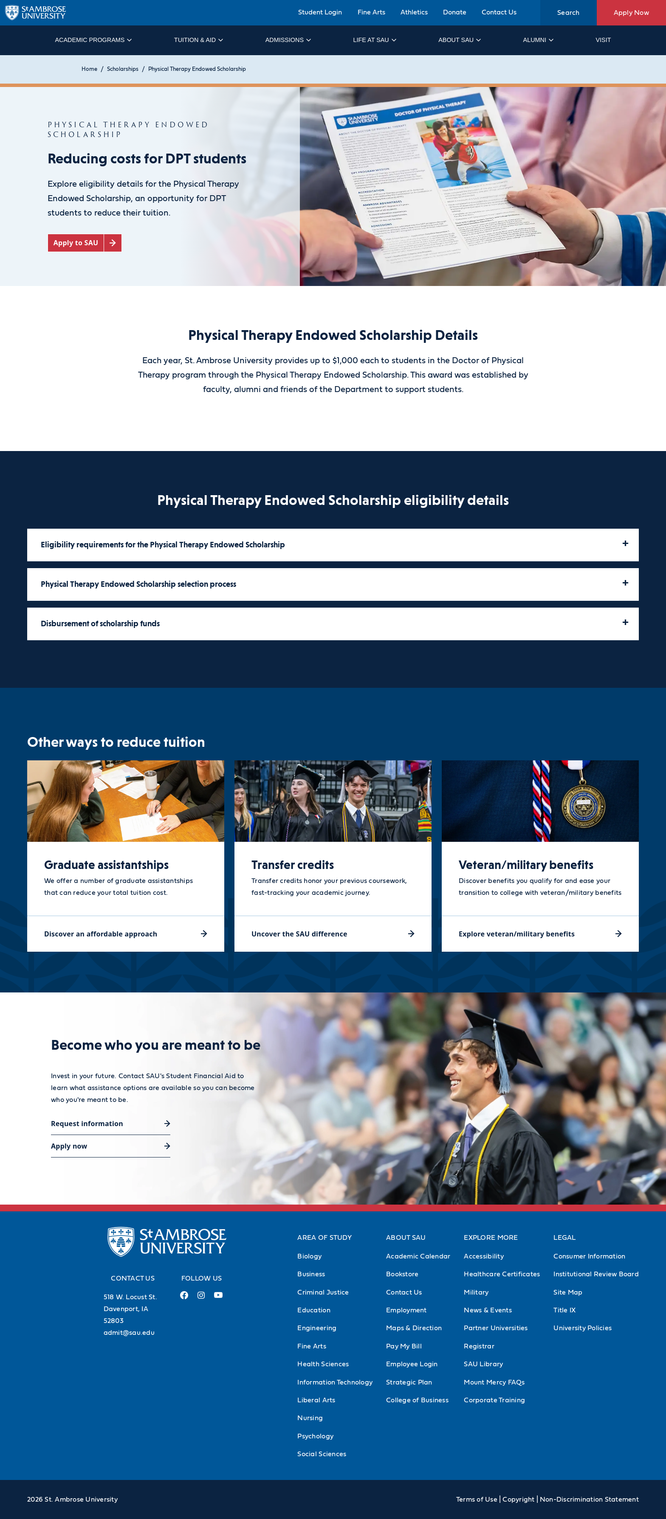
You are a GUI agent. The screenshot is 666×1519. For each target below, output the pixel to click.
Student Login (320, 12)
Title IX (564, 1310)
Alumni (538, 39)
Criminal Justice (323, 1292)
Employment (406, 1310)
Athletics (414, 12)
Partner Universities (496, 1328)
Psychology (315, 1436)
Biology (309, 1256)
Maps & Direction (414, 1328)
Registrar (479, 1346)
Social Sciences (321, 1454)
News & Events (487, 1310)
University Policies (582, 1328)
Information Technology (335, 1382)
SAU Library (483, 1364)
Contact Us (499, 12)
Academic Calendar (418, 1256)
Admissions (287, 39)
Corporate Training (494, 1400)
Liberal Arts (316, 1400)
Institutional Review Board (596, 1274)
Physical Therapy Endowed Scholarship (197, 69)
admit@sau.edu (129, 1332)
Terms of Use (476, 1499)
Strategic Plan (409, 1382)
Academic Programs (93, 39)
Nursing (310, 1418)
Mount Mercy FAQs (494, 1382)
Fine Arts (371, 12)
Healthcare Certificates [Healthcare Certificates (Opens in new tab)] (502, 1274)
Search (568, 12)
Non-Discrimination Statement (589, 1499)
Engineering (316, 1328)
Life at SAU (374, 39)
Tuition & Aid (198, 39)
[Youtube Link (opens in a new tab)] (218, 1298)
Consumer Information (589, 1256)
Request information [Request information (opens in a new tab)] (87, 1123)
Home (89, 69)
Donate (454, 12)
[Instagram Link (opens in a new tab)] (201, 1299)
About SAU (459, 39)
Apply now (69, 1146)
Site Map (567, 1292)
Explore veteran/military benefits (517, 934)
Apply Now (631, 12)
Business (311, 1274)
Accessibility (483, 1256)
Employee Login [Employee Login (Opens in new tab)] (412, 1364)
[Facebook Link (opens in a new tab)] (184, 1298)
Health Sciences (323, 1364)
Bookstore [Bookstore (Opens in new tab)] (402, 1274)
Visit (603, 39)
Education (313, 1310)
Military (476, 1292)
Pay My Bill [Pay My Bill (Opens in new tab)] (404, 1346)
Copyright (518, 1499)
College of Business (417, 1400)
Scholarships (122, 69)
